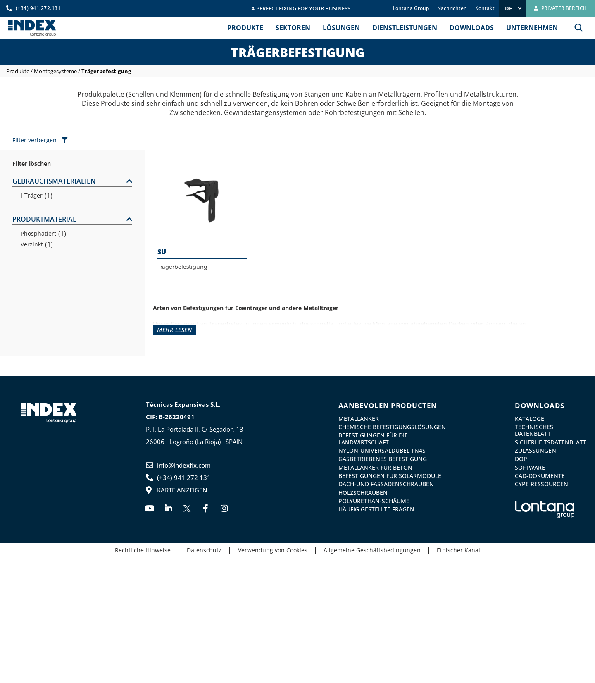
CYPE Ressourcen (541, 483)
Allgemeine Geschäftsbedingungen (372, 550)
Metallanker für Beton (375, 467)
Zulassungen (535, 450)
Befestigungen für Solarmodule (389, 475)
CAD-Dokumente (540, 475)
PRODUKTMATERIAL (44, 219)
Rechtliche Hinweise (141, 550)
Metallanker (358, 419)
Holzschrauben (363, 492)
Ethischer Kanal (460, 550)
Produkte (17, 71)
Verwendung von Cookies (272, 550)
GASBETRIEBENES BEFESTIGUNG (382, 459)
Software (530, 467)
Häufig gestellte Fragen (376, 509)
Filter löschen (31, 163)
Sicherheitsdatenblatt (544, 442)
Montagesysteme (55, 71)
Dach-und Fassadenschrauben (386, 483)
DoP (521, 459)
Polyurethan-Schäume (373, 500)
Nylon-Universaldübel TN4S (382, 450)
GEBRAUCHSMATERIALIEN (54, 181)
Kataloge (529, 419)
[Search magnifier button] (578, 27)
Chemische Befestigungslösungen (392, 427)
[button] (72, 182)
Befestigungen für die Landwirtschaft (373, 439)
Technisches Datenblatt (534, 430)
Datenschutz (203, 550)
